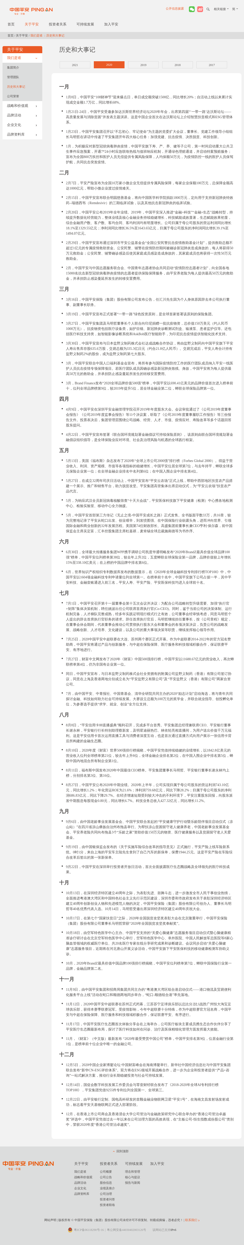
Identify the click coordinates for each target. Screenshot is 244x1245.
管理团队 (13, 77)
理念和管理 (132, 1171)
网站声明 (50, 1220)
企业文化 (22, 125)
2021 (75, 65)
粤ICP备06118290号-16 (89, 1230)
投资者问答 (107, 1199)
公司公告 (106, 1177)
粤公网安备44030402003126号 (126, 1230)
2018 (178, 65)
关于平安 (32, 24)
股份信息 (106, 1183)
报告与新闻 (132, 1183)
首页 (11, 24)
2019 (143, 65)
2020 (109, 65)
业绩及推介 (107, 1188)
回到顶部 (122, 1151)
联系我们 (191, 1220)
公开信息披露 (175, 8)
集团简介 (13, 67)
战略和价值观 (22, 106)
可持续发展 (85, 24)
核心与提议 (132, 1177)
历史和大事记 (16, 86)
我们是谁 (22, 58)
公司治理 (106, 1194)
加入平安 (111, 24)
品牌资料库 (22, 134)
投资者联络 (107, 1205)
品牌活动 (22, 115)
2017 (212, 65)
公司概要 (106, 1171)
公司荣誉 (13, 96)
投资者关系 (57, 24)
